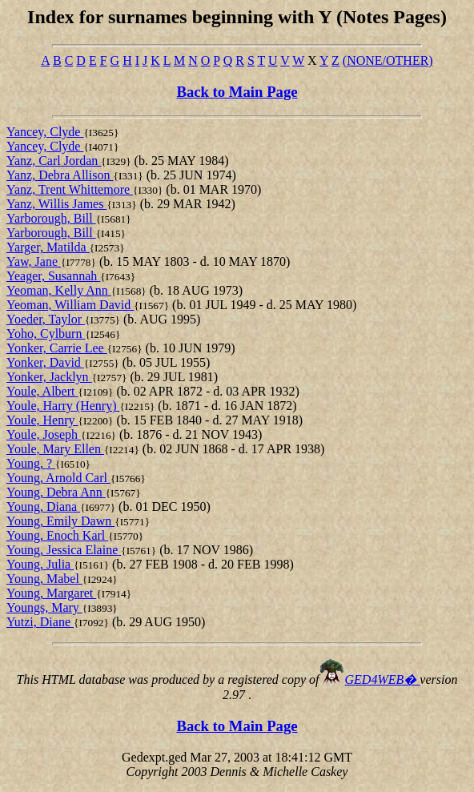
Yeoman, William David (70, 305)
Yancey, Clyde (44, 132)
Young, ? (30, 463)
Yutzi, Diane (40, 622)
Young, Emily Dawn (60, 521)
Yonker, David (45, 362)
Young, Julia (40, 564)
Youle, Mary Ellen (55, 449)
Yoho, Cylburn (45, 333)
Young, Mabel (44, 578)
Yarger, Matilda (48, 247)
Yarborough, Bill (51, 218)
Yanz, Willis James (56, 204)
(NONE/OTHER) (388, 60)
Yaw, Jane (33, 261)
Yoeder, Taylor (45, 319)
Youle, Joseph (43, 434)
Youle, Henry (42, 420)
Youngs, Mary (44, 607)
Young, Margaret (51, 593)
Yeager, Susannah (53, 276)
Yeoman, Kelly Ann (58, 290)
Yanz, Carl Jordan (53, 160)
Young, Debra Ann (56, 492)
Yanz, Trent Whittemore (69, 189)
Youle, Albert (42, 391)
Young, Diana (43, 506)
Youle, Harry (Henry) (62, 405)
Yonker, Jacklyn (49, 377)
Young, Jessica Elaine (63, 550)
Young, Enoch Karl (57, 535)
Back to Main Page (236, 91)
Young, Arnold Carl (58, 477)
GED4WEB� (382, 679)
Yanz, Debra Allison (59, 175)
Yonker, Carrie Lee (56, 348)
